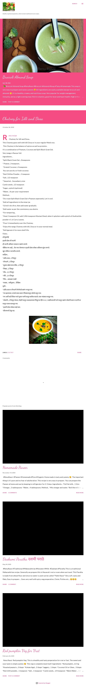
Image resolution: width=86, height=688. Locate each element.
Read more (79, 492)
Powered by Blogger (43, 683)
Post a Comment (14, 102)
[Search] (74, 3)
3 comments (12, 492)
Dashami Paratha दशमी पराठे (23, 559)
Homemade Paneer (15, 467)
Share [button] (5, 102)
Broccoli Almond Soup (18, 77)
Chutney (10, 352)
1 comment (12, 584)
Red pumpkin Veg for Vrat (21, 650)
